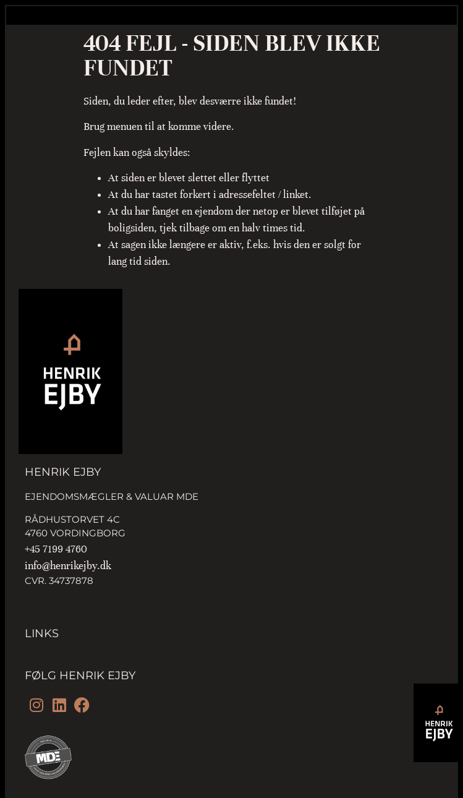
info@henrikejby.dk (68, 565)
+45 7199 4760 (56, 549)
